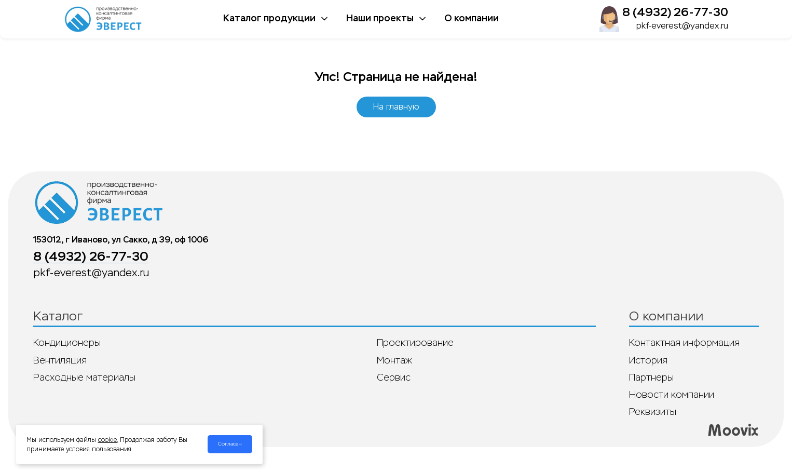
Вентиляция (60, 360)
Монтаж (394, 360)
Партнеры (651, 377)
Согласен (230, 444)
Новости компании (671, 394)
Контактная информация (684, 343)
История (648, 360)
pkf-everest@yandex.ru (682, 26)
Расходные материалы (84, 377)
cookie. (108, 439)
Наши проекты (387, 18)
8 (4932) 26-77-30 (675, 12)
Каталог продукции (276, 18)
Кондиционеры (67, 343)
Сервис (394, 377)
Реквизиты (652, 412)
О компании (471, 18)
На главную (396, 107)
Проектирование (415, 343)
